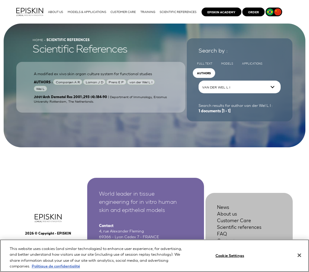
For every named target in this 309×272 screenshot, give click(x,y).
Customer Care (234, 220)
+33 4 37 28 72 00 (129, 242)
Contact (226, 240)
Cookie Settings (229, 260)
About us (227, 213)
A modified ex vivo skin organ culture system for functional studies (93, 73)
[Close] (299, 260)
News (223, 206)
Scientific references (239, 226)
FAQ (222, 233)
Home (38, 39)
